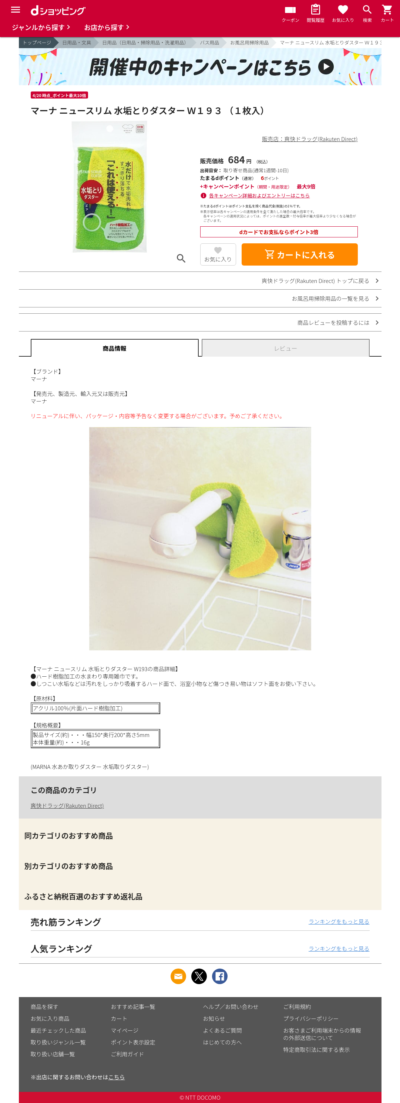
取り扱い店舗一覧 (53, 1054)
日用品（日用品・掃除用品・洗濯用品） (145, 42)
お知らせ (214, 1018)
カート (119, 1018)
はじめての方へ (222, 1042)
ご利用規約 (297, 1006)
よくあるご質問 (222, 1030)
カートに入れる (299, 254)
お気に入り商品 (50, 1018)
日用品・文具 (76, 42)
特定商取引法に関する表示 (316, 1049)
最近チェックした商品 (58, 1030)
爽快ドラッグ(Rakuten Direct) (67, 805)
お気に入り (218, 259)
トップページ (37, 42)
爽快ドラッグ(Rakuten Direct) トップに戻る (316, 280)
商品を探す (44, 1006)
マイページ (125, 1030)
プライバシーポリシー (311, 1018)
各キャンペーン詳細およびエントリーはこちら (259, 195)
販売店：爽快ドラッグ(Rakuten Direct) (309, 139)
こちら (116, 1077)
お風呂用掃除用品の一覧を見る (330, 298)
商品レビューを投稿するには (333, 322)
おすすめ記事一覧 (133, 1006)
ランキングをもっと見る (339, 921)
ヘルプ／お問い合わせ (231, 1006)
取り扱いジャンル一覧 (58, 1042)
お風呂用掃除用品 (249, 42)
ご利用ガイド (127, 1054)
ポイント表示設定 (133, 1042)
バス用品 (209, 42)
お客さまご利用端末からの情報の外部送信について (322, 1034)
